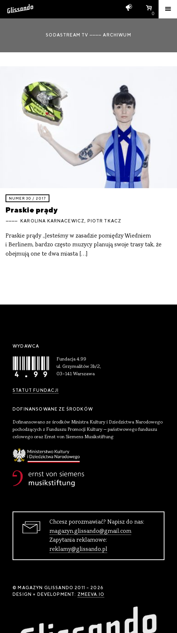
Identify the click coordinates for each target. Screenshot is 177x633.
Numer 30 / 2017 (27, 198)
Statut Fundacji (36, 390)
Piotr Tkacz (104, 221)
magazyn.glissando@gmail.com (90, 531)
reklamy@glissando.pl (78, 549)
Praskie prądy (32, 209)
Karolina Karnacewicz (52, 221)
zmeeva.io (90, 594)
